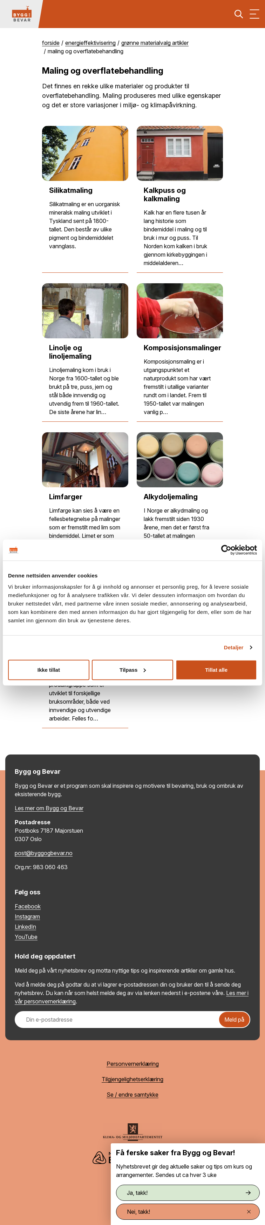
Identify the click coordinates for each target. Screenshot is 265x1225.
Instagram (27, 916)
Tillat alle (216, 669)
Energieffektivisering (90, 42)
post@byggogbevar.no (44, 853)
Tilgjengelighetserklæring (132, 1079)
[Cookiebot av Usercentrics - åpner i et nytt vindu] (226, 550)
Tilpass (133, 669)
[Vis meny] (254, 14)
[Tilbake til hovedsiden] (21, 14)
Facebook (28, 906)
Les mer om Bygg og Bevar (49, 808)
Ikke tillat (49, 669)
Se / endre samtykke (132, 1094)
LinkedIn (25, 926)
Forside (51, 42)
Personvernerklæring (133, 1063)
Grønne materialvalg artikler (155, 42)
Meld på (234, 1019)
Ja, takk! (189, 1192)
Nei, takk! (189, 1211)
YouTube (26, 936)
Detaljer (234, 647)
